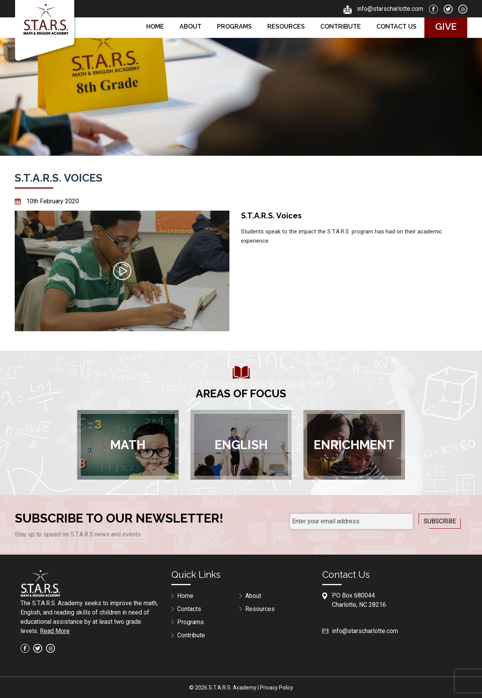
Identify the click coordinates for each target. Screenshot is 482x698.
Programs (234, 26)
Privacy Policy (276, 687)
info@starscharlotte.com (390, 8)
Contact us (396, 26)
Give (445, 26)
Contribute (340, 26)
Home (155, 26)
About (190, 26)
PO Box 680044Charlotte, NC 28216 (359, 600)
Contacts (189, 609)
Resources (286, 26)
